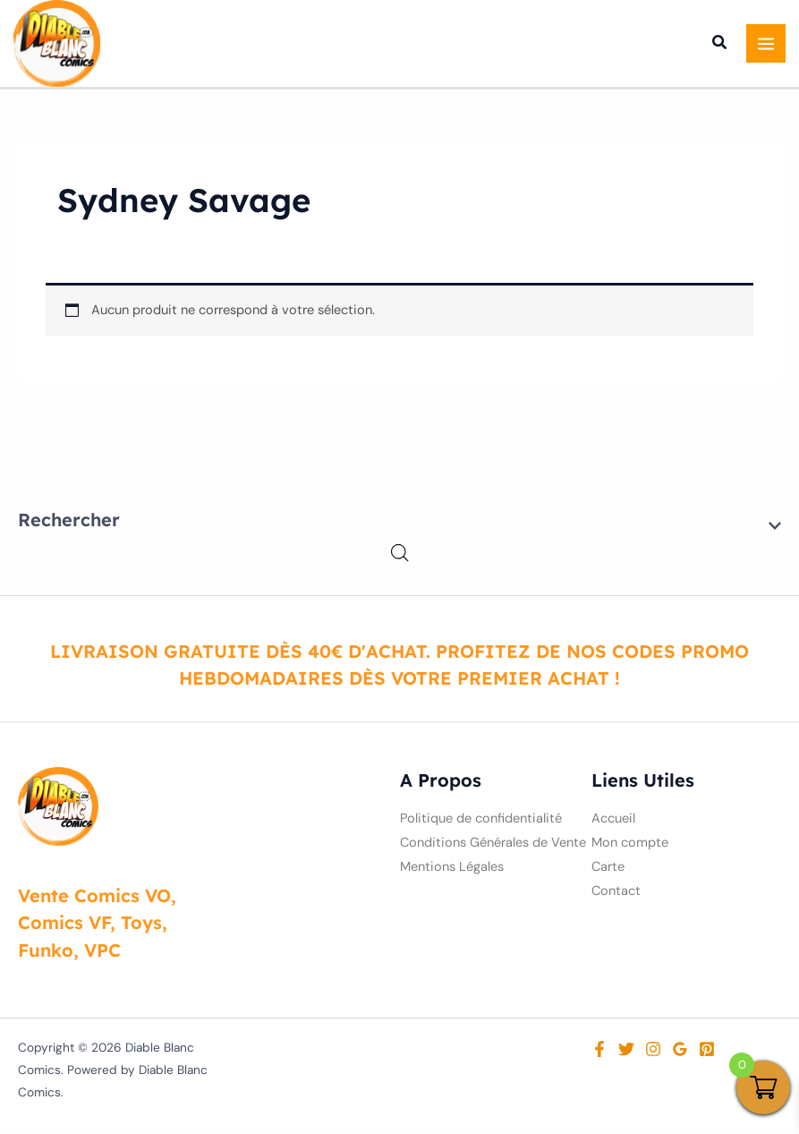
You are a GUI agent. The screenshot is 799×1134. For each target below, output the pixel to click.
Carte (608, 869)
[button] (720, 46)
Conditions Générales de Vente (493, 845)
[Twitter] (626, 1052)
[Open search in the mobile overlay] (400, 556)
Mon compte (629, 845)
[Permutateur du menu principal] (766, 44)
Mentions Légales (452, 869)
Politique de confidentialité (481, 821)
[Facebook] (599, 1052)
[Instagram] (653, 1052)
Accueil (613, 821)
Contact (616, 893)
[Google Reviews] (680, 1052)
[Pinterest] (707, 1052)
